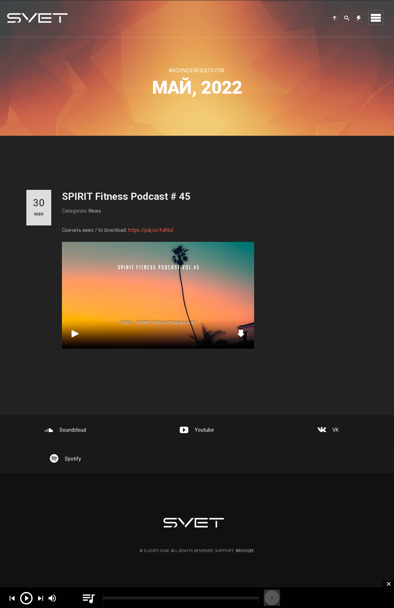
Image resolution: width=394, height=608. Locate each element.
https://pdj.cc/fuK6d (150, 234)
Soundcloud (65, 430)
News (95, 211)
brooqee (245, 551)
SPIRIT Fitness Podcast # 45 (126, 196)
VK (327, 430)
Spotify (65, 458)
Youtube (197, 430)
